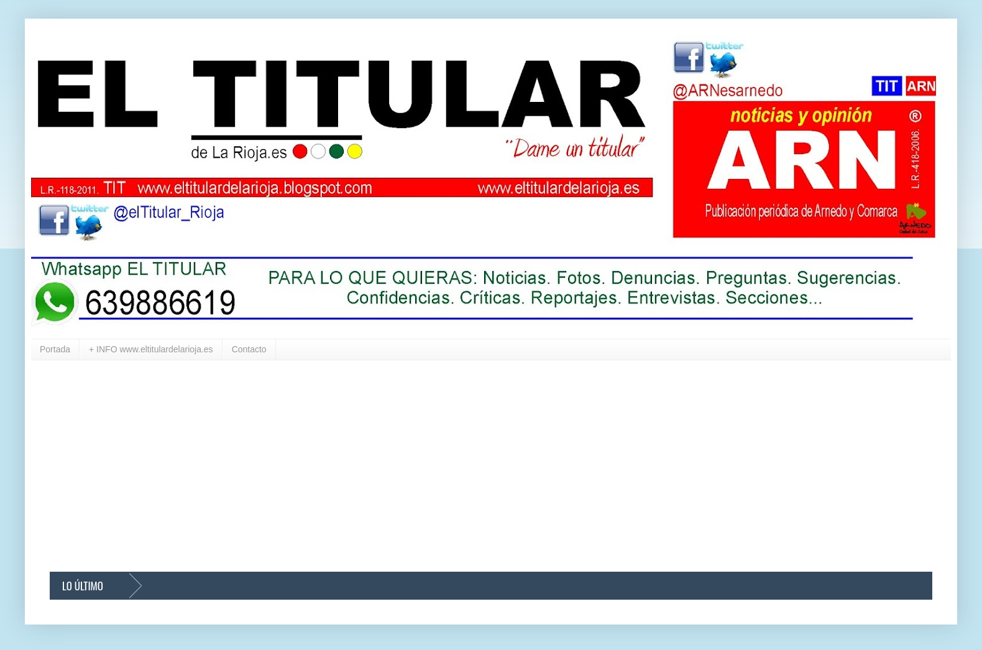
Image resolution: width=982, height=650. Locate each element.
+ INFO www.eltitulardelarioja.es (151, 349)
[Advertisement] (423, 466)
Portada (55, 349)
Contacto (249, 349)
